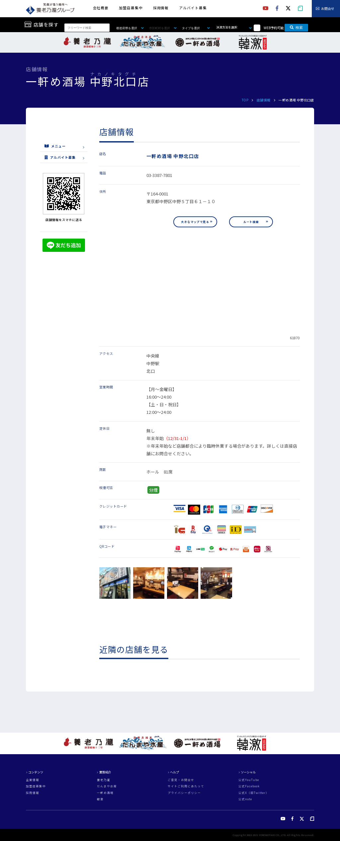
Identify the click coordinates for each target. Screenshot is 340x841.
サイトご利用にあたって (186, 786)
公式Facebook (249, 786)
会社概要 (101, 7)
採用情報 (161, 7)
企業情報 (32, 779)
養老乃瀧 (103, 779)
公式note (245, 799)
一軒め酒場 (105, 792)
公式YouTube (248, 779)
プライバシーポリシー (184, 792)
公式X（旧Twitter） (253, 792)
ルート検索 (251, 222)
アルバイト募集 (193, 7)
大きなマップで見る (195, 222)
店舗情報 (264, 99)
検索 (296, 27)
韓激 (100, 799)
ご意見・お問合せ (181, 779)
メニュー (55, 145)
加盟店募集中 (130, 7)
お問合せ (327, 8)
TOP (245, 99)
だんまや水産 (107, 786)
